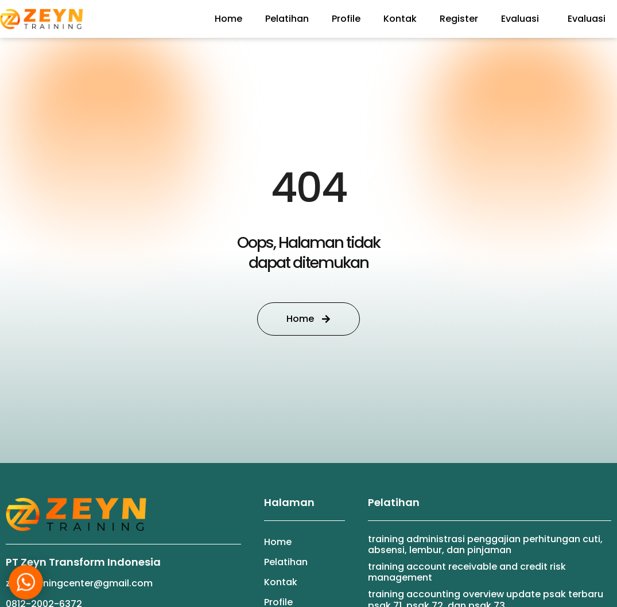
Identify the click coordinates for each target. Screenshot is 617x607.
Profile (346, 18)
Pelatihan (287, 18)
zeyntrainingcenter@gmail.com (79, 583)
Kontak (400, 18)
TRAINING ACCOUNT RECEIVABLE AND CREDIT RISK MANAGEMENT (467, 572)
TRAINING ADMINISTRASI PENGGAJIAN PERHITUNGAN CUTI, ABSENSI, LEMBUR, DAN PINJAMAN (485, 544)
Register (459, 18)
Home (228, 18)
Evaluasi (523, 18)
